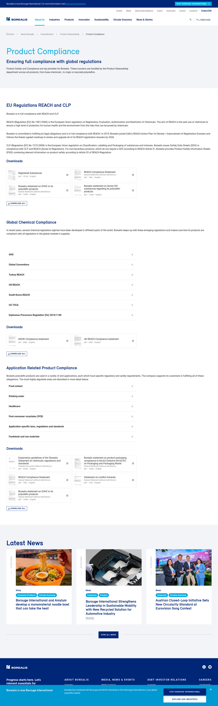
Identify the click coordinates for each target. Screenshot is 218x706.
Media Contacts (108, 685)
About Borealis (27, 34)
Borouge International (75, 4)
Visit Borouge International (184, 692)
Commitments (47, 34)
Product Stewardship (70, 34)
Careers (205, 679)
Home (10, 34)
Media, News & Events (118, 679)
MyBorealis (204, 20)
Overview (69, 685)
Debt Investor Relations (166, 679)
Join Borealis (205, 685)
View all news (108, 635)
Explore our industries (184, 699)
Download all (17, 203)
